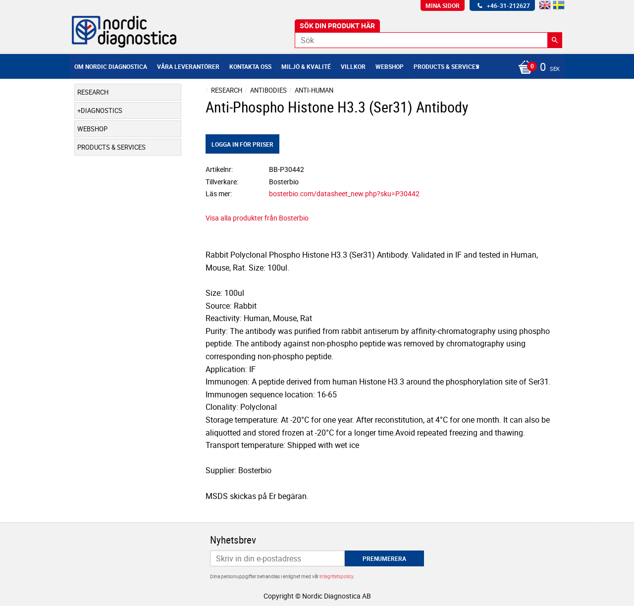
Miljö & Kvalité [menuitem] (306, 66)
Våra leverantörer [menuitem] (188, 66)
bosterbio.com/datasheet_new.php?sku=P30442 (344, 193)
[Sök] (554, 40)
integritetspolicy (336, 576)
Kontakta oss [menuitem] (250, 66)
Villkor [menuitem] (353, 66)
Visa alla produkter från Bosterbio (257, 217)
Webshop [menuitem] (389, 66)
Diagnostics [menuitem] (101, 110)
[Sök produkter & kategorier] (428, 40)
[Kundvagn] (536, 68)
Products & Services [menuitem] (446, 66)
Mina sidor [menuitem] (442, 5)
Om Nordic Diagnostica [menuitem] (110, 66)
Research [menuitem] (92, 92)
